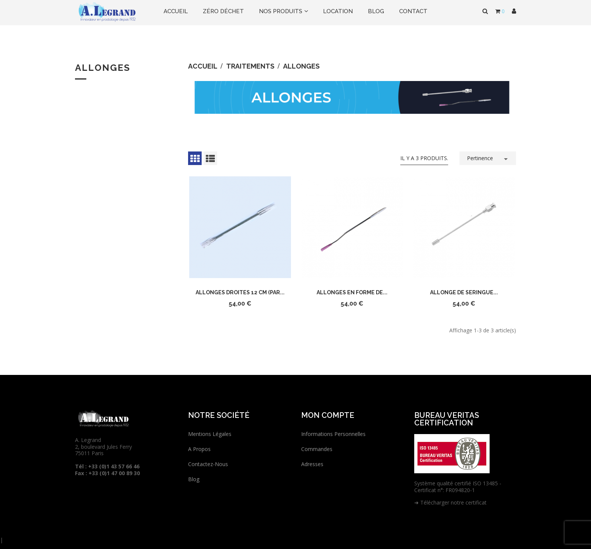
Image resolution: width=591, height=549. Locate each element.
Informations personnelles (333, 433)
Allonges (102, 67)
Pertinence (488, 157)
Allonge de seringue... (464, 292)
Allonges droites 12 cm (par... (240, 292)
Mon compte (327, 415)
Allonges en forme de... (352, 292)
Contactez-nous (208, 464)
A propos (199, 449)
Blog (193, 479)
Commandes (316, 449)
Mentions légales (209, 433)
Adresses (312, 464)
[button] (514, 11)
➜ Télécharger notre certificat (450, 502)
